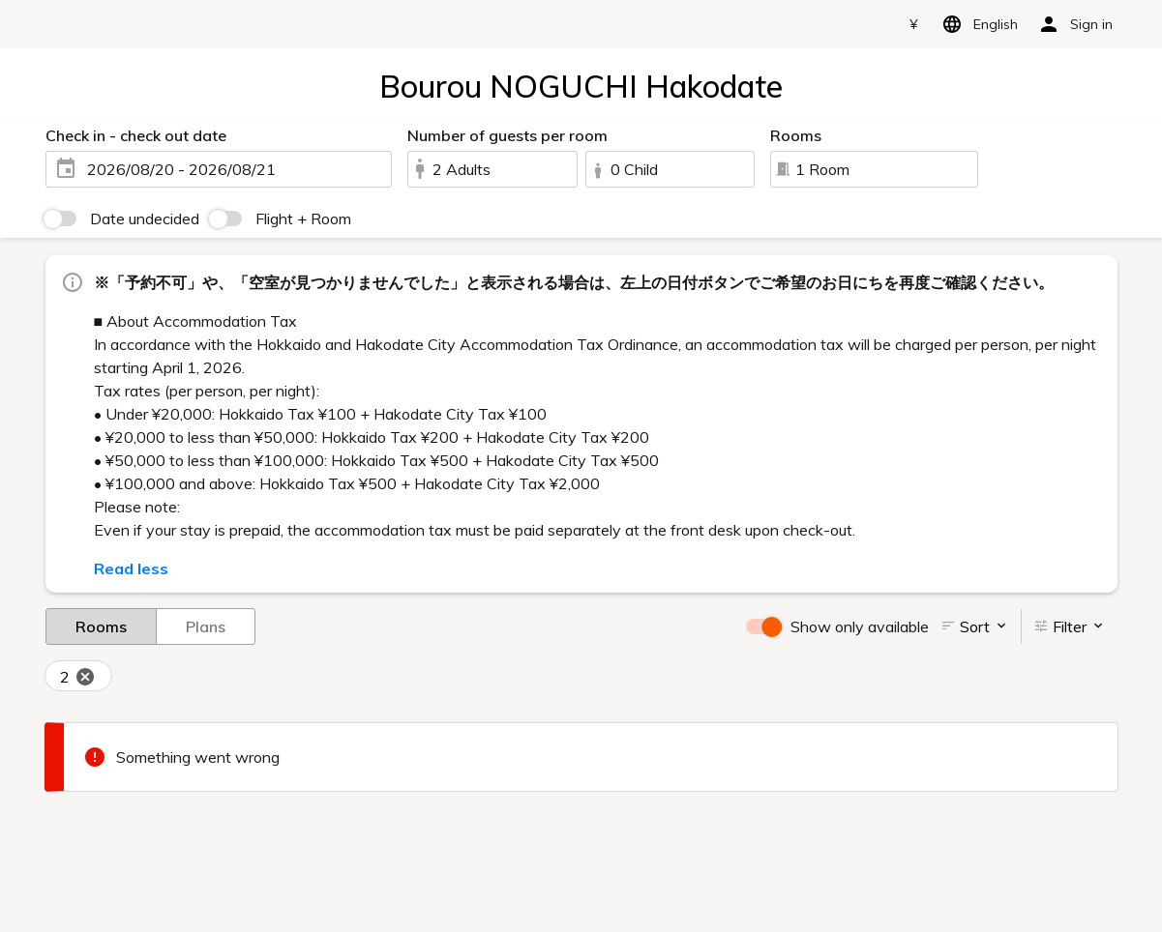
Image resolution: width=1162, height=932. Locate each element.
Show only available (859, 626)
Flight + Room (303, 218)
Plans (205, 625)
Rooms (101, 625)
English (977, 24)
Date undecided (144, 218)
